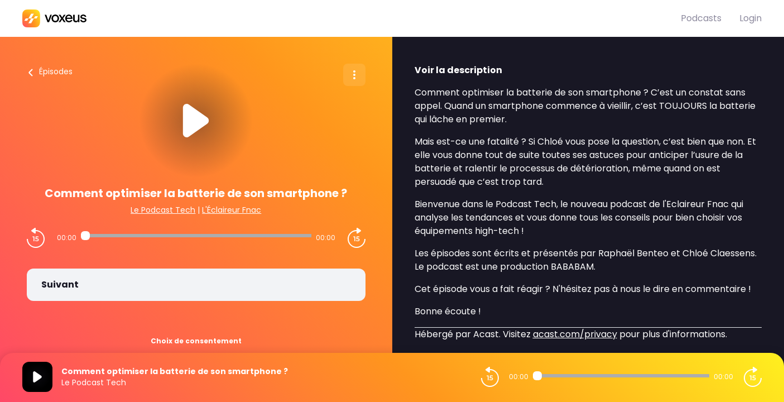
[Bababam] (351, 18)
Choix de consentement (196, 341)
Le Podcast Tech (163, 210)
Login (750, 18)
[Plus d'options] (354, 75)
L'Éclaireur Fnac (231, 210)
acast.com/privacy (575, 334)
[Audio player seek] (196, 235)
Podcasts (701, 18)
